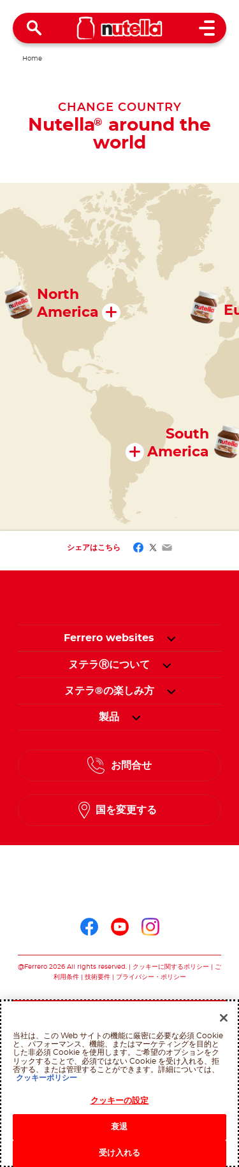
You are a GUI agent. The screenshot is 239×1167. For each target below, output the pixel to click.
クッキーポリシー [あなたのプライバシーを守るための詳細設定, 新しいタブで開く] (46, 1078)
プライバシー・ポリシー (151, 977)
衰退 (119, 1127)
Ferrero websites (109, 638)
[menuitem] (109, 665)
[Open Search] (34, 28)
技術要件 (97, 977)
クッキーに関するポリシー (171, 967)
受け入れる (120, 1153)
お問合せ (131, 765)
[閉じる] (224, 1018)
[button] (171, 638)
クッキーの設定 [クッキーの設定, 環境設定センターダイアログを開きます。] (120, 1101)
